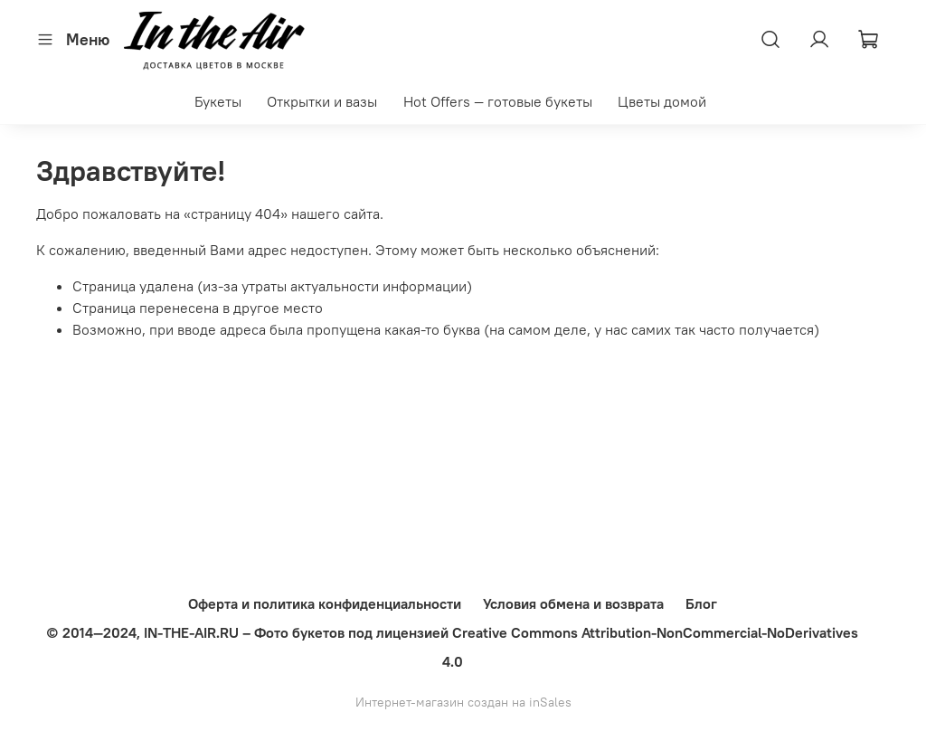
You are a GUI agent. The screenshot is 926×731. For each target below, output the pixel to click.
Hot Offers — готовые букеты (497, 101)
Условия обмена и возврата (573, 603)
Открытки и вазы (322, 101)
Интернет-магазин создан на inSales (463, 702)
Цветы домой (662, 101)
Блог (701, 603)
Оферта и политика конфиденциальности (324, 603)
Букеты (217, 101)
